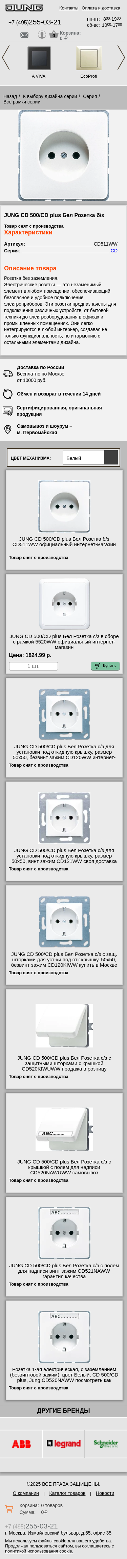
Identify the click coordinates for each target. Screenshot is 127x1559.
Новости (105, 1493)
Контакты (68, 8)
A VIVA (38, 76)
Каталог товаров (67, 1493)
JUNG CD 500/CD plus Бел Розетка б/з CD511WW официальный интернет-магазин (64, 541)
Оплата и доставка (101, 8)
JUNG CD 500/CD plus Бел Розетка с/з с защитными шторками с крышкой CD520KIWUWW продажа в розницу (64, 1063)
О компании (26, 1493)
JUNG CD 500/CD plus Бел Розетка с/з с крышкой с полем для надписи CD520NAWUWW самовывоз (64, 1167)
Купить (105, 666)
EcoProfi (88, 76)
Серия (90, 96)
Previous (6, 57)
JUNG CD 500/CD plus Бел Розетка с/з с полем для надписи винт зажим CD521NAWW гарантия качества (64, 1271)
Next (121, 57)
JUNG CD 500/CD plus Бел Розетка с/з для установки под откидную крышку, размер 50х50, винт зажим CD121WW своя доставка (64, 856)
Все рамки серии (21, 101)
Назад (10, 96)
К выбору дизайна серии (50, 96)
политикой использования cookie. (39, 1551)
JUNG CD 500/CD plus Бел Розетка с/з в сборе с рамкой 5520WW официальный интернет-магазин (64, 642)
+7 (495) (34, 22)
